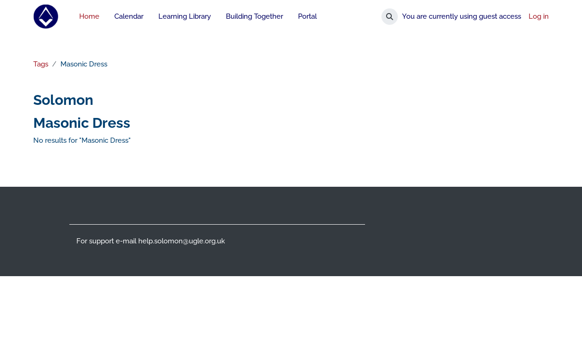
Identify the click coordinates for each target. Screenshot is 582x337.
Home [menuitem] (89, 16)
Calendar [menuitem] (128, 16)
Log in (539, 16)
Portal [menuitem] (307, 16)
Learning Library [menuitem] (184, 16)
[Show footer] (558, 313)
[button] (389, 16)
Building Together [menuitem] (254, 16)
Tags (40, 64)
